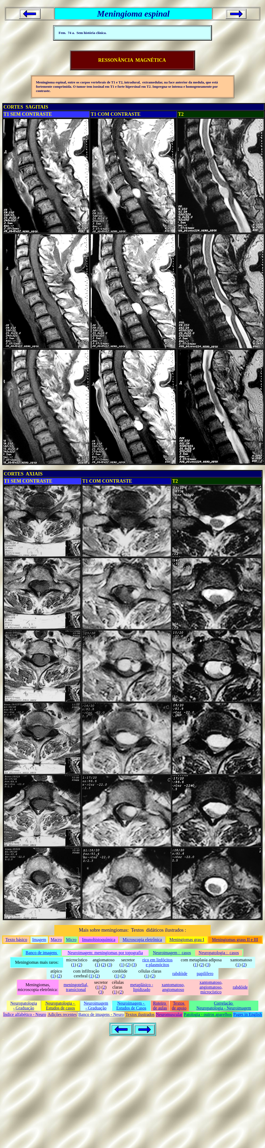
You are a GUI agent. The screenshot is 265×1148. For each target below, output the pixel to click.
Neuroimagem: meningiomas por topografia (105, 952)
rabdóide (179, 973)
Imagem (39, 939)
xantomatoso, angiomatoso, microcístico (210, 987)
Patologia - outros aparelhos (208, 1014)
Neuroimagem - (131, 1003)
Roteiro (160, 1003)
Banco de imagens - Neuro (101, 1014)
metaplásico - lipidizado (141, 987)
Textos (179, 1003)
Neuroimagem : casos (172, 952)
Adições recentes (62, 1014)
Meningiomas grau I (186, 939)
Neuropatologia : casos (219, 952)
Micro (71, 939)
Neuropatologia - (60, 1003)
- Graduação (23, 1008)
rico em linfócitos (157, 960)
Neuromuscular (169, 1014)
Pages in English (247, 1014)
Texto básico (16, 939)
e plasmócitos (157, 964)
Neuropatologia (23, 1003)
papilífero (205, 973)
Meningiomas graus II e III (235, 939)
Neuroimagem (96, 1003)
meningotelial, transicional (75, 987)
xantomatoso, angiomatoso (173, 987)
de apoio (179, 1008)
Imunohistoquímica (98, 939)
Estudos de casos (60, 1008)
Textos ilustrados (140, 1014)
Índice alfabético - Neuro (24, 1014)
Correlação (224, 1003)
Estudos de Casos (131, 1008)
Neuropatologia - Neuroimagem (223, 1008)
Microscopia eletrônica (142, 939)
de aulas (160, 1008)
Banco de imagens (42, 952)
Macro (56, 939)
